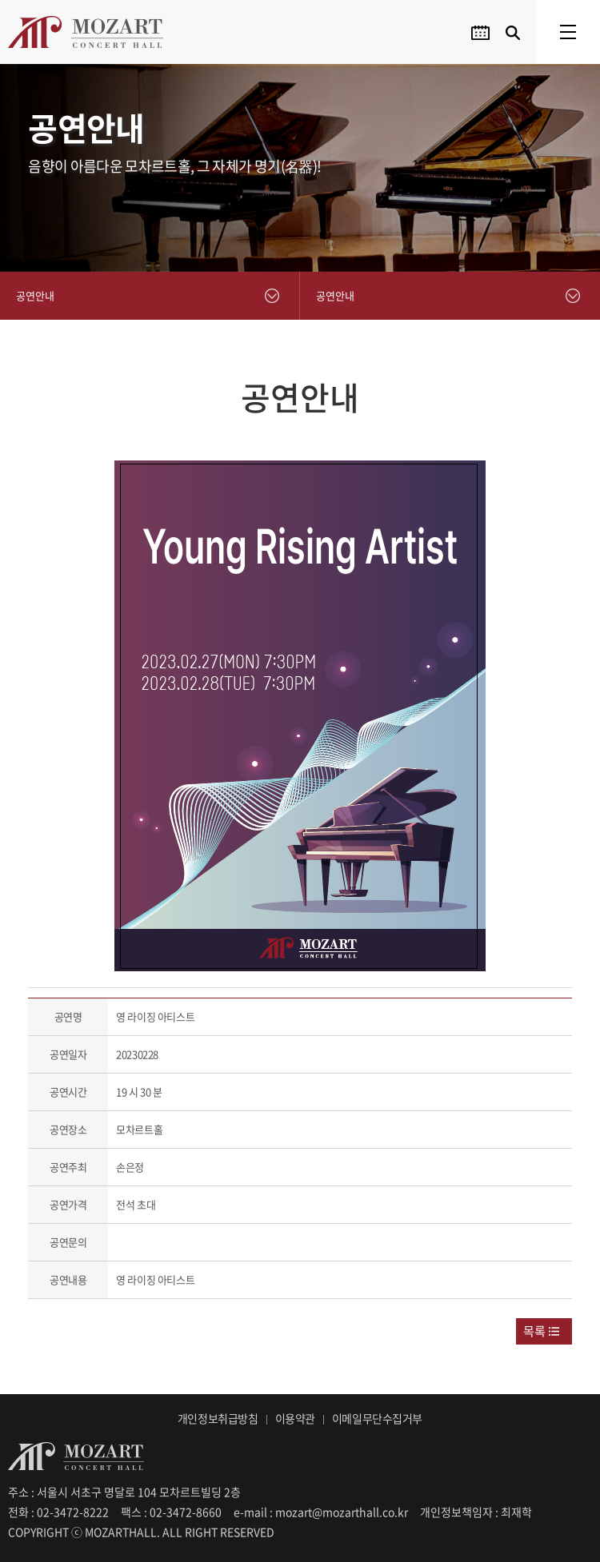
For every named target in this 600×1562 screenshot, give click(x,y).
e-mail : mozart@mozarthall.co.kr (321, 1512)
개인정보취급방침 (218, 1418)
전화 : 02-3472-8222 (58, 1512)
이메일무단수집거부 (377, 1418)
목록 (534, 1331)
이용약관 (295, 1418)
